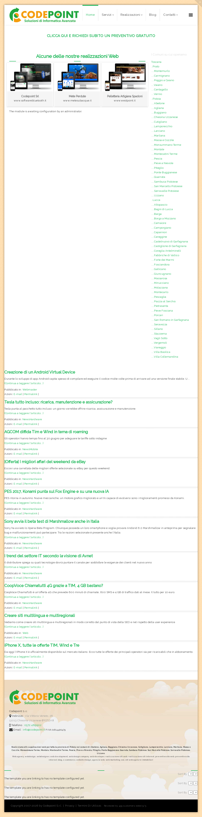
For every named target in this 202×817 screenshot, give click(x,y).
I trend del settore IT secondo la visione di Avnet (48, 556)
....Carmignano (160, 75)
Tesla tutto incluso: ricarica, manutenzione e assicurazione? (58, 402)
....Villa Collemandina (164, 356)
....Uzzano (157, 195)
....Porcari (157, 315)
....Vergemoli (159, 342)
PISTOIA (48, 720)
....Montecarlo (159, 292)
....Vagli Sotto (159, 338)
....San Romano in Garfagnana (170, 319)
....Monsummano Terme (166, 144)
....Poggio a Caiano (162, 80)
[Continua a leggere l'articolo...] (23, 383)
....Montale (157, 149)
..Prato (155, 66)
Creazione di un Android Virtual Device (39, 372)
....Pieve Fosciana (162, 310)
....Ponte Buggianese (164, 172)
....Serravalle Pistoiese (165, 190)
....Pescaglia (158, 296)
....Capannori (159, 232)
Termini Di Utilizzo (89, 805)
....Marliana (158, 135)
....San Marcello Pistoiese (166, 186)
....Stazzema (159, 333)
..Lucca (155, 199)
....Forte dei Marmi (162, 259)
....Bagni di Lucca (162, 209)
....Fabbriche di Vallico (165, 255)
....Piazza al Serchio (163, 301)
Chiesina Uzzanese (29, 720)
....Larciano (158, 130)
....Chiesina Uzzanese (164, 117)
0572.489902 (32, 725)
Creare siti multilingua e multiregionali (39, 615)
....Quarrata (158, 176)
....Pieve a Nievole (162, 163)
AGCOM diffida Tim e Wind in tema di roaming (46, 431)
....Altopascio (159, 204)
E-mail (18, 394)
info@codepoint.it (34, 729)
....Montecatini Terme (164, 153)
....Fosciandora (160, 264)
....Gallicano (158, 269)
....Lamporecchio (161, 126)
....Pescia (156, 158)
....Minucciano (160, 282)
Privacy (70, 805)
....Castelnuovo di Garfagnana (169, 241)
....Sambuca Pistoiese (164, 181)
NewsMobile (30, 449)
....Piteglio (157, 167)
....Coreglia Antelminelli (166, 250)
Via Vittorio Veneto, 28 (39, 715)
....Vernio (156, 94)
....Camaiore (158, 223)
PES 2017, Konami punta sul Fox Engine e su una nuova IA (56, 491)
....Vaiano (156, 84)
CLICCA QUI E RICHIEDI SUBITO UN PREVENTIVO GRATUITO (101, 36)
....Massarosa (159, 278)
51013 (13, 720)
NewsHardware (32, 419)
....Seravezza (159, 324)
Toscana (156, 61)
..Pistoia (156, 98)
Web (25, 633)
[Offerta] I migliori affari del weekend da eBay (45, 461)
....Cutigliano (159, 121)
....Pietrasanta (159, 305)
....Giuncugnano (161, 273)
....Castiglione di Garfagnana (169, 246)
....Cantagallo (159, 89)
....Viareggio (158, 347)
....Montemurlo (160, 71)
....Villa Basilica (160, 352)
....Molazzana (159, 287)
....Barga (156, 213)
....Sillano (157, 328)
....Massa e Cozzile (162, 140)
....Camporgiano (161, 227)
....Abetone (158, 103)
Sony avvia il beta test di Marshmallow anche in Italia (51, 521)
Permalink (30, 394)
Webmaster (29, 389)
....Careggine (159, 236)
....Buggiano (158, 112)
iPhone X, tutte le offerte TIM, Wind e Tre (41, 645)
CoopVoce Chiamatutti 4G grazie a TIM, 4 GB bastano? (53, 585)
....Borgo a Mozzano (163, 218)
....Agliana (157, 108)
